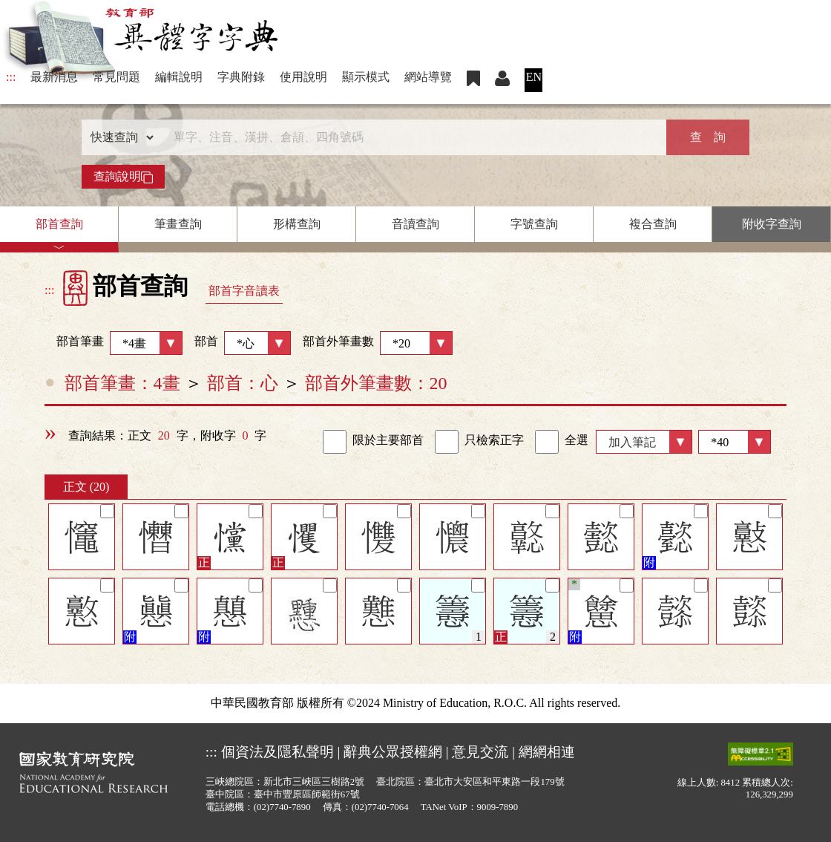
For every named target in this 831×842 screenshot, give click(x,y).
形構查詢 (297, 224)
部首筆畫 (114, 343)
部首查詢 (59, 224)
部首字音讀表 (244, 290)
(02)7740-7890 (282, 807)
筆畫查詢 (178, 224)
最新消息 (54, 77)
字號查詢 (534, 224)
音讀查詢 (415, 224)
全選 (561, 442)
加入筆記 (632, 442)
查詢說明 (123, 176)
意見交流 (480, 752)
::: (11, 77)
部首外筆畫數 (378, 343)
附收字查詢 (771, 224)
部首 (242, 343)
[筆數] (734, 442)
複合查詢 (653, 224)
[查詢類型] (119, 137)
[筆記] (107, 511)
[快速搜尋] (410, 137)
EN (534, 77)
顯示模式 (366, 77)
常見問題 (116, 77)
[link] (334, 442)
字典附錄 (241, 77)
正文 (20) (86, 486)
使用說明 (303, 77)
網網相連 (547, 752)
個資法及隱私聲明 (277, 752)
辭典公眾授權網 (393, 752)
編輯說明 (179, 77)
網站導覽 (428, 77)
